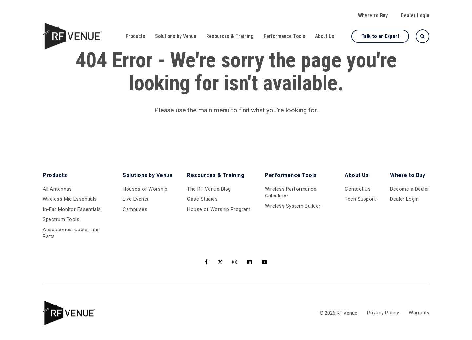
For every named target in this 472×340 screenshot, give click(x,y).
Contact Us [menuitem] (358, 189)
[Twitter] (220, 262)
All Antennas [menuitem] (57, 189)
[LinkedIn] (249, 262)
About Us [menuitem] (324, 36)
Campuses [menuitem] (135, 209)
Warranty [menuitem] (419, 312)
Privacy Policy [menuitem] (383, 312)
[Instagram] (234, 262)
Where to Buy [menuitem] (373, 15)
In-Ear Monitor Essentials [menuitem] (72, 209)
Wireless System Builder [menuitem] (293, 206)
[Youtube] (265, 262)
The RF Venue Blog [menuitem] (209, 189)
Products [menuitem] (135, 36)
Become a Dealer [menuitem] (409, 189)
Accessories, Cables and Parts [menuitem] (71, 233)
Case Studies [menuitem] (202, 199)
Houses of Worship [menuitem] (145, 189)
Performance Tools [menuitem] (284, 36)
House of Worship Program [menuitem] (218, 209)
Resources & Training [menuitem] (230, 36)
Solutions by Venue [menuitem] (175, 36)
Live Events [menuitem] (136, 199)
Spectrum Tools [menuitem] (61, 219)
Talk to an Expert (380, 36)
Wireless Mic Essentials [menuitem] (70, 199)
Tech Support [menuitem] (360, 199)
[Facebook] (206, 262)
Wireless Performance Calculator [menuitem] (290, 192)
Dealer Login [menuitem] (415, 15)
